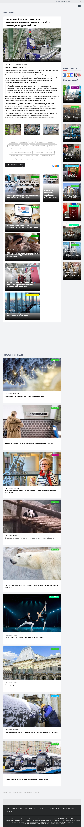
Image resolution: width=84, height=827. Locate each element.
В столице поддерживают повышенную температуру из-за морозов (70, 156)
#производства (14, 145)
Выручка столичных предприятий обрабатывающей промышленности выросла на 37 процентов (21, 284)
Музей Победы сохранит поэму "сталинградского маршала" (72, 216)
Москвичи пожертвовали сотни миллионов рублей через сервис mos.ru (22, 226)
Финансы (52, 13)
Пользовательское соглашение (71, 820)
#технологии (24, 149)
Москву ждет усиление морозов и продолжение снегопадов (24, 396)
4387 (18, 249)
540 (75, 114)
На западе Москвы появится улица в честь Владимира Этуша (71, 118)
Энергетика (46, 13)
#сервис (25, 145)
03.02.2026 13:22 (69, 249)
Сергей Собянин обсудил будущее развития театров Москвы (24, 637)
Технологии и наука (72, 166)
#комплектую (45, 159)
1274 (76, 270)
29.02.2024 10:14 (11, 221)
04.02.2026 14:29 (69, 94)
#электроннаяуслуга (47, 149)
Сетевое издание (49, 818)
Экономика (24, 808)
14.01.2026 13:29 (9, 583)
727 (75, 232)
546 (75, 133)
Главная (8, 808)
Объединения (54, 596)
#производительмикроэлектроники (26, 159)
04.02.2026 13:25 (69, 114)
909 (75, 192)
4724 (18, 310)
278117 (16, 535)
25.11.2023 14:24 (11, 279)
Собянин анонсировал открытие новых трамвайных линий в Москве (26, 779)
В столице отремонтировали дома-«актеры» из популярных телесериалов (28, 685)
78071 (16, 682)
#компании (40, 142)
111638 (16, 583)
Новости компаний (32, 295)
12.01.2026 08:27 (9, 682)
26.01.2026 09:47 (9, 729)
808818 (16, 441)
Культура (55, 454)
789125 (16, 488)
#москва (13, 142)
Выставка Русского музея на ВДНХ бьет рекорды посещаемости (72, 236)
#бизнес (13, 149)
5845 (18, 279)
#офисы (50, 142)
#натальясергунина (32, 155)
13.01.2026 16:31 (9, 635)
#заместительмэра (47, 155)
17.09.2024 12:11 (19, 64)
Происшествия (55, 808)
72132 (16, 729)
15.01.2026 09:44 (9, 535)
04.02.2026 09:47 (69, 151)
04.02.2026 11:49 (69, 133)
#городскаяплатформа (38, 145)
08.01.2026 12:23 (9, 777)
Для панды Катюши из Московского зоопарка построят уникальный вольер (29, 538)
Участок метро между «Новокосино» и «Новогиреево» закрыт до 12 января (29, 443)
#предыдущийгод (16, 155)
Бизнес (77, 13)
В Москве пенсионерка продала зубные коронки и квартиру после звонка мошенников (22, 255)
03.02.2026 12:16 (69, 270)
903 (75, 212)
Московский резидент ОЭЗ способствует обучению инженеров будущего (71, 176)
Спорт (47, 808)
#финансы (23, 142)
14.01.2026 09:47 (9, 488)
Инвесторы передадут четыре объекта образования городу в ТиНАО (22, 196)
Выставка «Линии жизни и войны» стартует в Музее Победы (71, 98)
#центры (34, 149)
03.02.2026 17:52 (69, 212)
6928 (18, 221)
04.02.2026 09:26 (69, 172)
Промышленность (66, 13)
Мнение (76, 264)
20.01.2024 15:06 (11, 249)
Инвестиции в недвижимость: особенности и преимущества (18, 315)
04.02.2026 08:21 (69, 192)
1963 (76, 172)
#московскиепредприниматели (21, 152)
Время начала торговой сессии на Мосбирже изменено (21, 792)
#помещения (39, 152)
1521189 (16, 393)
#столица (52, 145)
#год (32, 142)
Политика (15, 808)
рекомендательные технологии (55, 823)
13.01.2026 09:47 (9, 393)
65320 (16, 777)
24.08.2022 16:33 (11, 310)
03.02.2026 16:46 (69, 232)
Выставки (75, 87)
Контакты (8, 811)
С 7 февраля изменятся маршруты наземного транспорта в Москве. (71, 137)
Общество (35, 206)
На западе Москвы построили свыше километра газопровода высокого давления (31, 732)
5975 (18, 192)
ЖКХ (73, 13)
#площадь (49, 152)
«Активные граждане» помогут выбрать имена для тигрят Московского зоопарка (72, 274)
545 (75, 151)
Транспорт (58, 13)
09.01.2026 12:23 (9, 441)
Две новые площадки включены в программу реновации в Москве (71, 196)
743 (75, 249)
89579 (16, 635)
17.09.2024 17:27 (11, 192)
